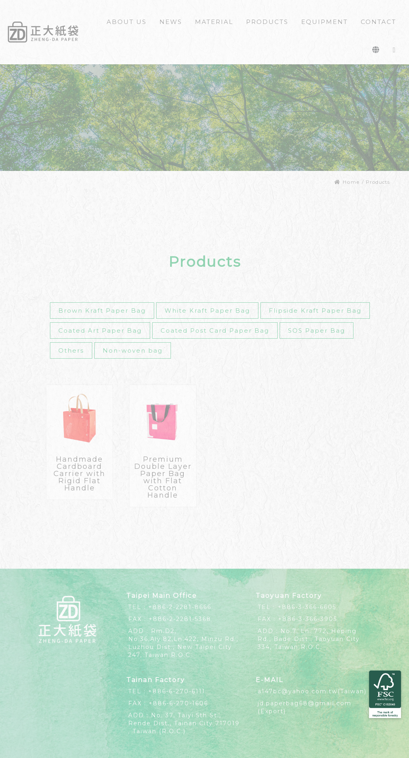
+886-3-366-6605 (307, 607)
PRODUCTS (267, 22)
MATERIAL (214, 22)
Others (71, 350)
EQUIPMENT (324, 22)
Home (347, 182)
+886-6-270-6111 (176, 691)
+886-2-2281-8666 (179, 607)
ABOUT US (127, 22)
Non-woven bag (133, 350)
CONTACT (378, 22)
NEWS (170, 22)
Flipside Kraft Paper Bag (315, 310)
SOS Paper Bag (316, 330)
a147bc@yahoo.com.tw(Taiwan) (312, 691)
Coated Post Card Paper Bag (215, 330)
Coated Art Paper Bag (100, 330)
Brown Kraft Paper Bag (102, 310)
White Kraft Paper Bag (207, 310)
